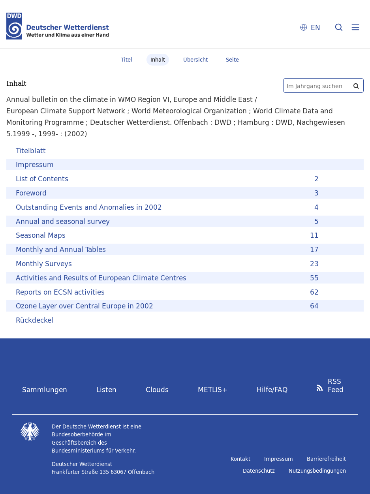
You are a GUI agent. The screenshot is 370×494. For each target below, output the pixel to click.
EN (315, 27)
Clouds (157, 389)
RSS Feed (336, 386)
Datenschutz (259, 470)
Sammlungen (44, 389)
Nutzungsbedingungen (317, 470)
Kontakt (240, 459)
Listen (106, 389)
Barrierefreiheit (326, 459)
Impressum (278, 459)
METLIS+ (212, 389)
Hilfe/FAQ (272, 389)
